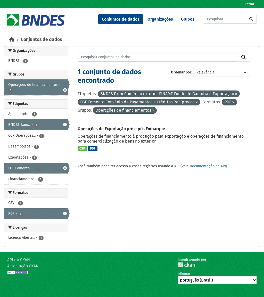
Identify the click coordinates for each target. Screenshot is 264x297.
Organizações (160, 19)
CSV (82, 148)
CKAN (186, 265)
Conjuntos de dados (120, 19)
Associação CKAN (23, 265)
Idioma (183, 274)
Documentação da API (208, 166)
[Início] (11, 39)
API (176, 166)
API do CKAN (18, 259)
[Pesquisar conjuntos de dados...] (230, 19)
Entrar (249, 4)
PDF (92, 148)
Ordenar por (181, 72)
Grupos (187, 19)
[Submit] (251, 19)
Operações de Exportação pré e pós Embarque (121, 128)
